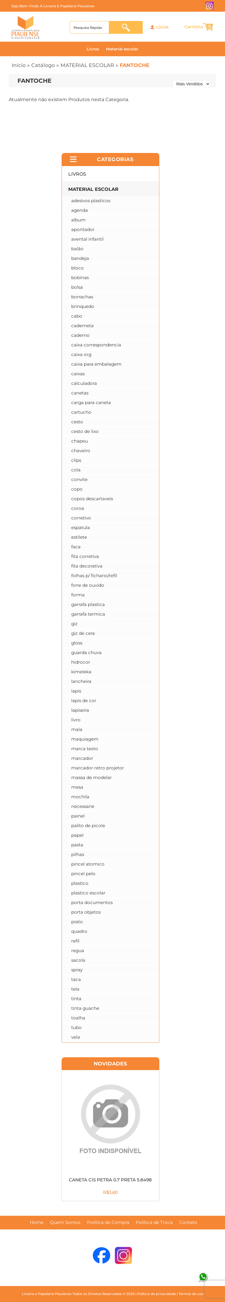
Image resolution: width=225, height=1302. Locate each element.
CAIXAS (78, 373)
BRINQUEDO (82, 306)
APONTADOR (83, 229)
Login (162, 27)
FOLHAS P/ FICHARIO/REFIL (94, 575)
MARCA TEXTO (84, 748)
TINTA (76, 998)
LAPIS (76, 691)
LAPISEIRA (80, 710)
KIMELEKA (81, 671)
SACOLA (78, 960)
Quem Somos (65, 1222)
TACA (76, 979)
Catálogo (43, 65)
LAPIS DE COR (83, 700)
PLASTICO (79, 883)
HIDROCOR (80, 662)
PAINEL (78, 816)
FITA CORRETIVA (85, 556)
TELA (75, 989)
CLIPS (76, 460)
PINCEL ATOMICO (87, 864)
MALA (76, 729)
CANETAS (79, 393)
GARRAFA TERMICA (88, 614)
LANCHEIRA (81, 681)
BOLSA (77, 287)
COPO (77, 489)
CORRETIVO (81, 518)
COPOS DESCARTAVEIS (92, 498)
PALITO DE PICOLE (88, 825)
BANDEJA (80, 258)
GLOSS (76, 643)
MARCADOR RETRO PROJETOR (97, 768)
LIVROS (77, 174)
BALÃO (77, 248)
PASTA (77, 845)
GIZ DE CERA (83, 633)
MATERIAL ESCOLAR (87, 65)
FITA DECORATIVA (86, 566)
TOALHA (78, 1018)
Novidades (110, 1063)
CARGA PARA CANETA (91, 402)
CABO (76, 316)
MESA (77, 787)
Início (19, 65)
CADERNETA (82, 325)
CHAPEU (79, 441)
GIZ (74, 623)
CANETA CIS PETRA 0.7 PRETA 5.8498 (110, 1180)
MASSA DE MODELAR (91, 777)
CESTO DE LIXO (85, 431)
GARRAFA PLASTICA (88, 604)
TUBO (76, 1027)
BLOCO (77, 268)
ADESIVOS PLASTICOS (90, 200)
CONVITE (79, 479)
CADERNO (80, 335)
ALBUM (78, 220)
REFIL (75, 941)
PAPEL (77, 835)
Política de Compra (108, 1222)
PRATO (77, 921)
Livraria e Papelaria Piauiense (46, 1294)
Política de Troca (154, 1222)
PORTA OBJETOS (86, 912)
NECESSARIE (82, 806)
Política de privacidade (156, 1294)
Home (36, 1222)
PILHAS (77, 854)
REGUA (77, 950)
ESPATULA (80, 527)
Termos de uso (191, 1294)
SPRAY (77, 969)
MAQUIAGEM (84, 739)
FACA (76, 546)
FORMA (78, 595)
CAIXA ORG (81, 354)
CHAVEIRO (80, 450)
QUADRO (79, 931)
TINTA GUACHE (85, 1008)
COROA (77, 508)
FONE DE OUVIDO (87, 585)
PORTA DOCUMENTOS (92, 902)
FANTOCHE (134, 65)
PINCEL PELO (83, 873)
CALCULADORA (84, 383)
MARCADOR (82, 758)
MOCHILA (80, 796)
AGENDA (79, 210)
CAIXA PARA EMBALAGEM (96, 364)
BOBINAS (80, 277)
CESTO (77, 421)
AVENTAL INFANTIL (87, 239)
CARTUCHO (81, 412)
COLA (76, 470)
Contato (188, 1222)
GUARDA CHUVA (86, 652)
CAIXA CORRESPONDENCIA (96, 345)
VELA (75, 1037)
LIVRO (76, 720)
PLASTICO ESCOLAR (88, 893)
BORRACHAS (82, 296)
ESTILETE (79, 537)
